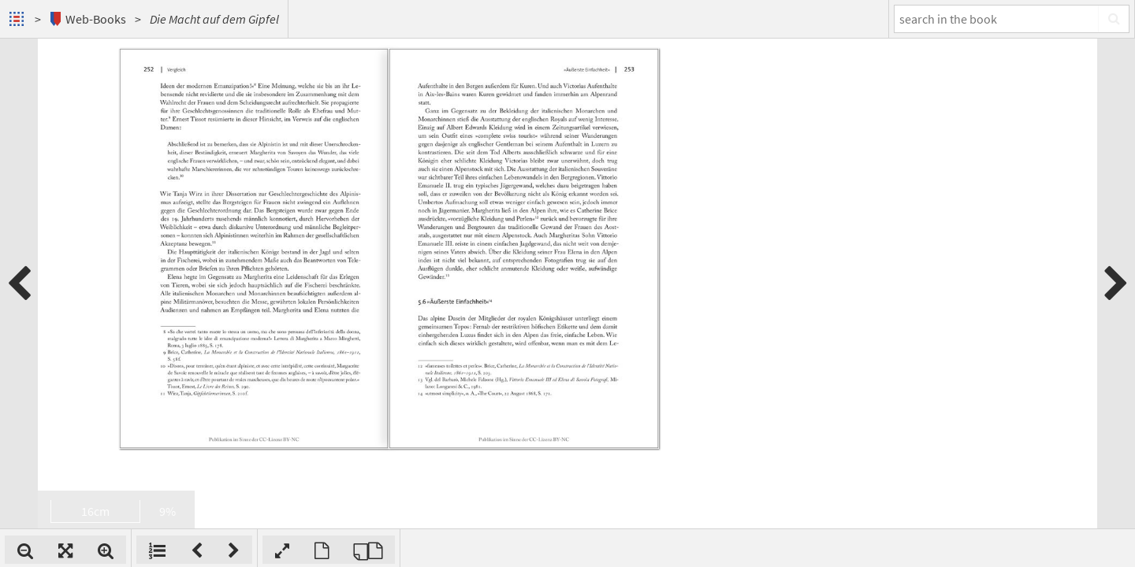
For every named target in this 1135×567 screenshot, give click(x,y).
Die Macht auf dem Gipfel (214, 19)
